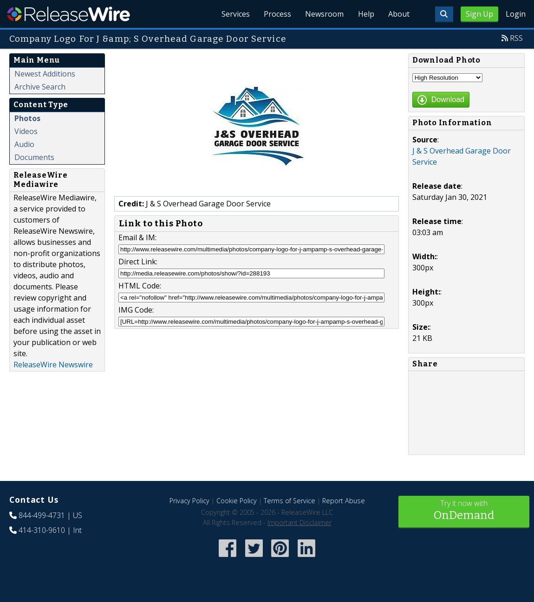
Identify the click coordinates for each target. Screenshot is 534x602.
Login (516, 14)
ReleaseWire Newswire (53, 364)
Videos (26, 131)
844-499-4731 (42, 515)
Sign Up (479, 14)
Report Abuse (343, 500)
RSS (516, 38)
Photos (27, 118)
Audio (24, 144)
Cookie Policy (236, 500)
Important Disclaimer (299, 522)
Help (365, 14)
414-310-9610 (42, 530)
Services (232, 14)
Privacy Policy (189, 500)
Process (274, 14)
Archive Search (39, 87)
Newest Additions (44, 74)
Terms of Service (289, 500)
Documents (34, 157)
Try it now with (464, 511)
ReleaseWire (68, 14)
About (398, 14)
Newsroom (322, 14)
